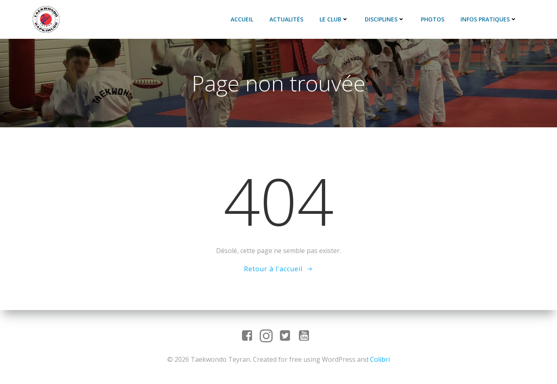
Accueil (244, 18)
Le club (336, 18)
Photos (435, 18)
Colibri (380, 359)
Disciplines (387, 18)
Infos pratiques (491, 18)
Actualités (289, 18)
